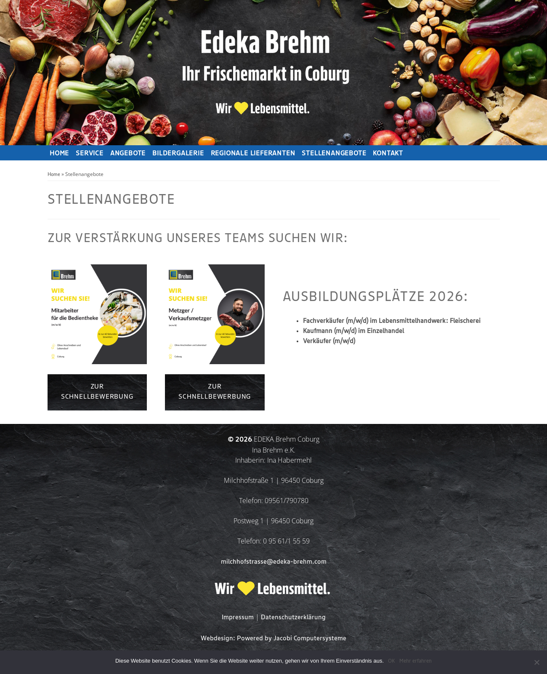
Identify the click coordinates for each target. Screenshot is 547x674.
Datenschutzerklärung (293, 617)
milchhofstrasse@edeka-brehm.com (274, 561)
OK (391, 661)
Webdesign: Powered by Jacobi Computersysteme (273, 638)
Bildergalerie (178, 153)
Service (90, 153)
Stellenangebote (334, 153)
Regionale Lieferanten (253, 153)
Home (59, 153)
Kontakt (388, 153)
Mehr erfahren (415, 661)
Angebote (128, 153)
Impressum (238, 617)
